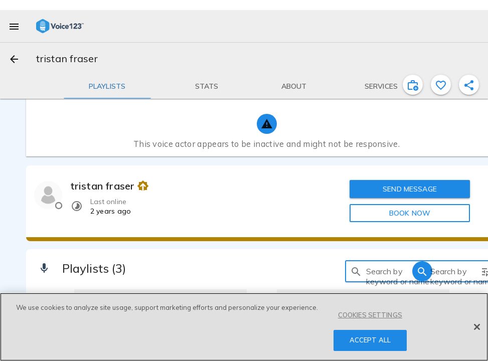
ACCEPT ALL (370, 340)
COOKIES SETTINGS (370, 315)
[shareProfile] (469, 85)
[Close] (477, 327)
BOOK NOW (409, 213)
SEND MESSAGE (410, 189)
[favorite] (441, 85)
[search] (356, 271)
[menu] (14, 26)
